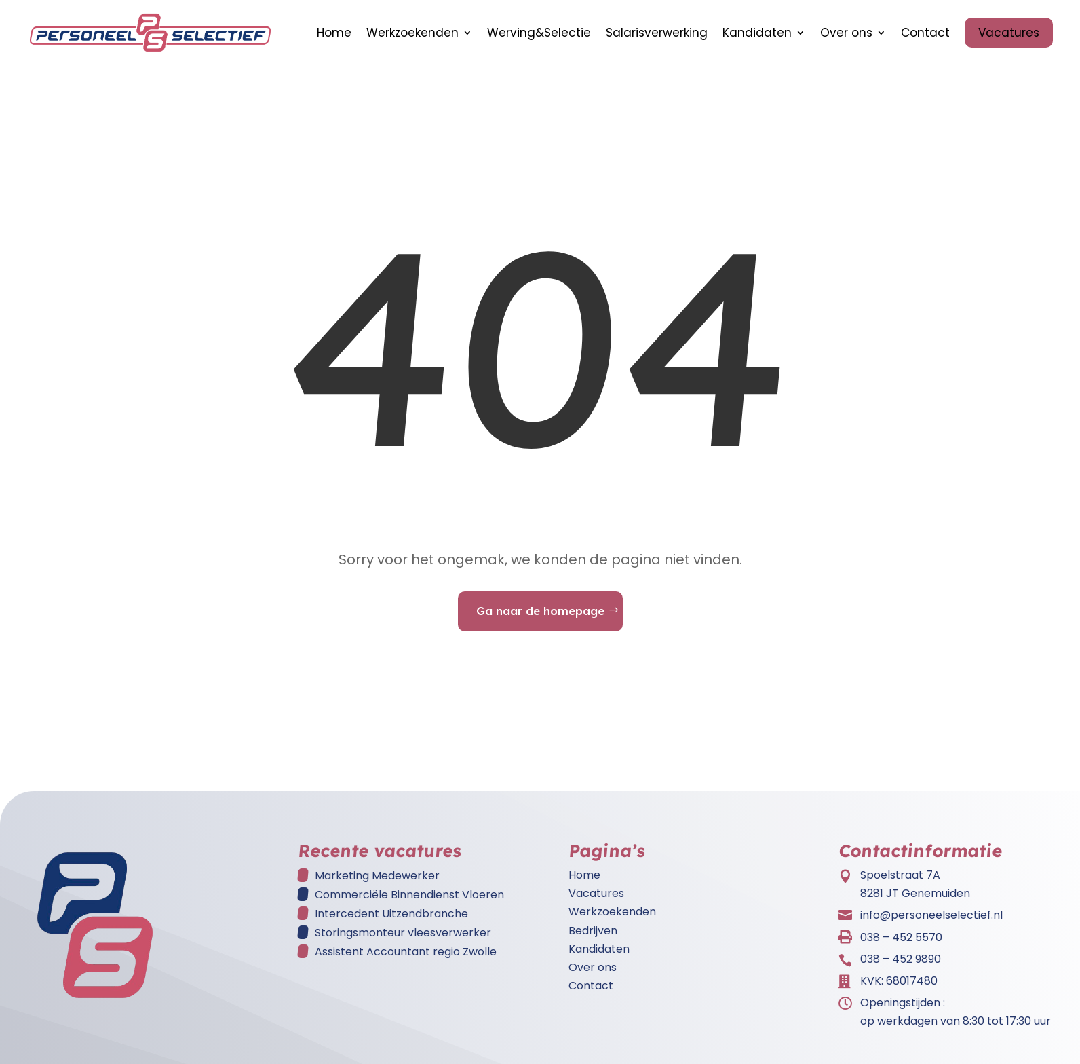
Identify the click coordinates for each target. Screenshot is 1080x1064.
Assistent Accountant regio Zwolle (406, 958)
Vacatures (1008, 32)
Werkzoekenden (412, 32)
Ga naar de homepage (540, 617)
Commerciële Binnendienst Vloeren (409, 901)
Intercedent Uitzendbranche (391, 920)
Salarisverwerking (657, 32)
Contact (925, 32)
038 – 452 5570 (901, 944)
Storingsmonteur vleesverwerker (403, 939)
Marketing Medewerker (377, 882)
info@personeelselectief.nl (931, 922)
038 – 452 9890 (900, 966)
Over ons (846, 32)
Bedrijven (592, 937)
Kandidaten (757, 32)
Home (334, 32)
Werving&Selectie (539, 32)
